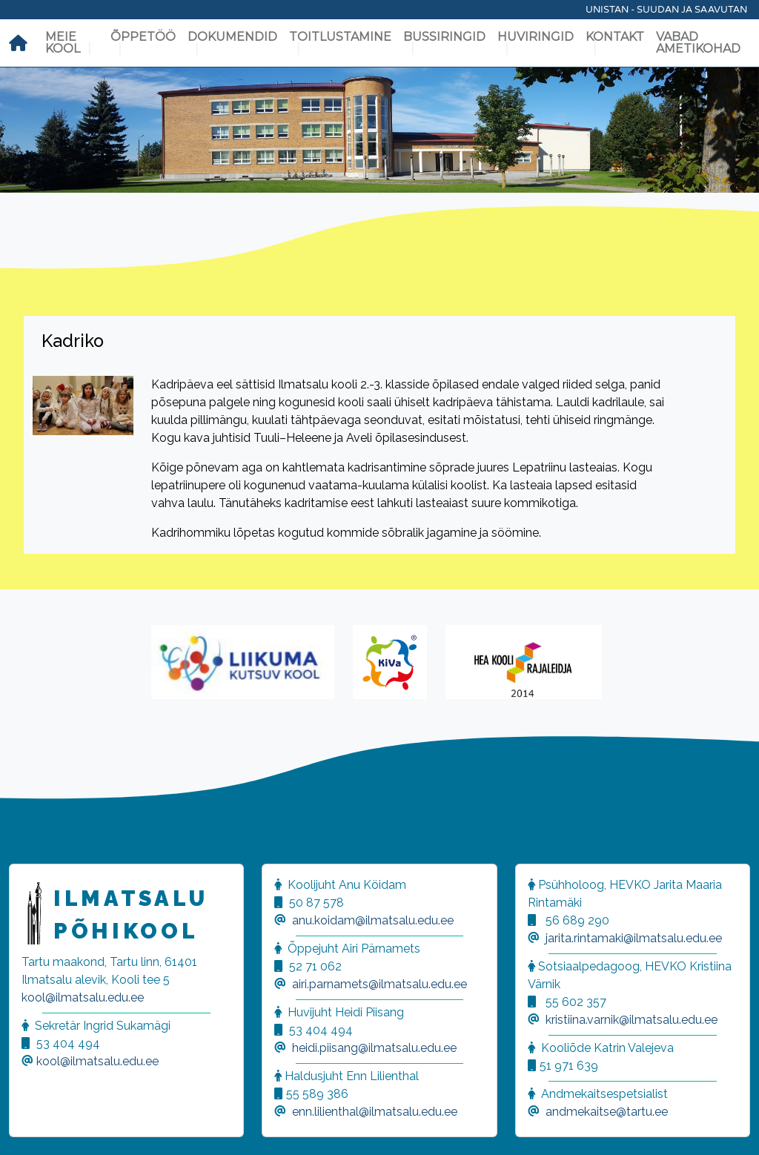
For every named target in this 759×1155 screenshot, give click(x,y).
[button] (29, 1125)
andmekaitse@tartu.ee (607, 1112)
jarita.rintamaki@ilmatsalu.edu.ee (634, 938)
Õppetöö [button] (143, 37)
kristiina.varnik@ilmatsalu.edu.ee (631, 1020)
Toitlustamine (340, 37)
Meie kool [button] (62, 43)
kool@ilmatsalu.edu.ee (82, 997)
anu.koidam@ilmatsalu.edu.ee (373, 920)
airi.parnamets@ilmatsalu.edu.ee (379, 984)
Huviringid (535, 37)
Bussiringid (444, 37)
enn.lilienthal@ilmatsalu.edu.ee (374, 1112)
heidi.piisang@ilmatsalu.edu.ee (374, 1048)
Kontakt (615, 37)
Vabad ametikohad (698, 43)
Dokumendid (232, 37)
